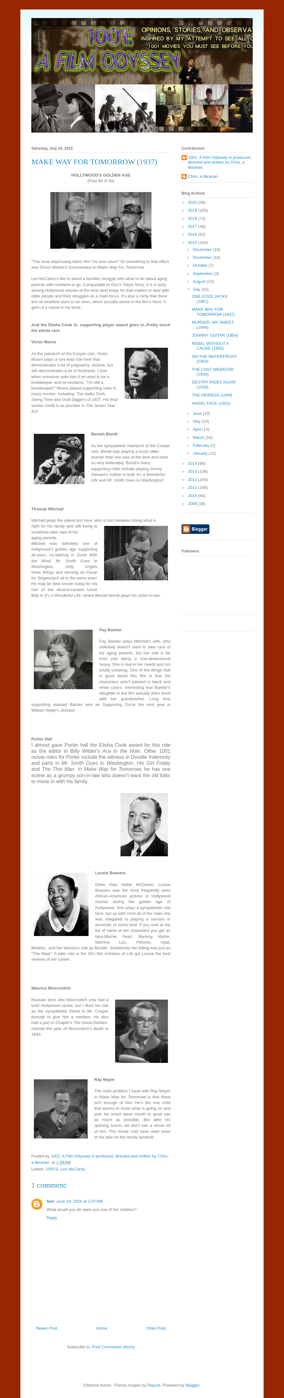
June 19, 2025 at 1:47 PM (79, 1201)
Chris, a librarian (203, 176)
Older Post (156, 1328)
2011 (193, 487)
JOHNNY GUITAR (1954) (215, 335)
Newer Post (46, 1328)
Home (102, 1328)
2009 (193, 503)
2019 (193, 210)
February (202, 445)
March (199, 437)
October (201, 265)
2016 (193, 234)
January (201, 453)
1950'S (52, 1169)
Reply (51, 1217)
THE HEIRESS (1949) (212, 395)
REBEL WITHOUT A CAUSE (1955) (210, 346)
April (197, 429)
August (200, 281)
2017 (193, 226)
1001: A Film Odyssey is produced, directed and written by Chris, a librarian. (219, 162)
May (197, 421)
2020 (193, 202)
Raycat (153, 1385)
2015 (193, 242)
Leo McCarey (73, 1169)
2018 (193, 218)
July (197, 289)
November (203, 257)
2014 (193, 463)
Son (50, 1201)
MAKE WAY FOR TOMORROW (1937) (213, 312)
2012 (193, 479)
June (198, 413)
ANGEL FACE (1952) (211, 403)
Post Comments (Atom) (113, 1347)
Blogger (192, 1385)
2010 (193, 495)
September (203, 273)
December (203, 249)
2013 (193, 471)
